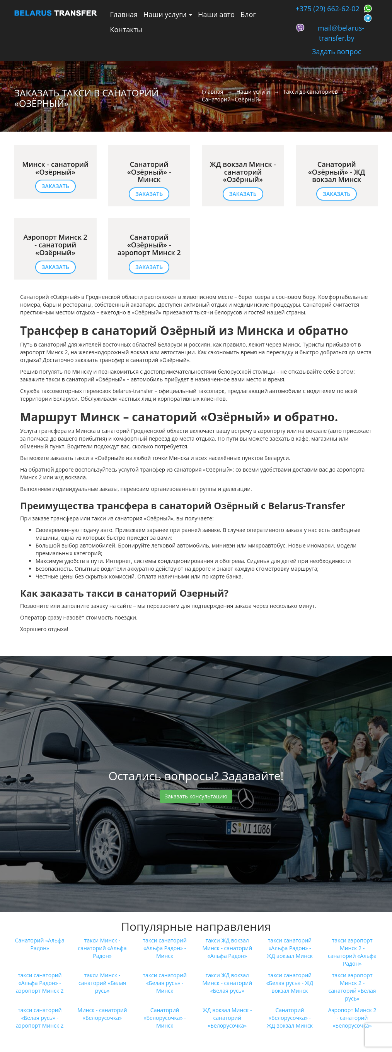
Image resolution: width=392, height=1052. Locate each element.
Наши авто (216, 14)
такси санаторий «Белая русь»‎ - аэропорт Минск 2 (40, 1017)
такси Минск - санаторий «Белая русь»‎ (102, 982)
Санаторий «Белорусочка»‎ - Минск (165, 1017)
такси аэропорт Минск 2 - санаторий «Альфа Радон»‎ (352, 952)
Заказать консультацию (196, 796)
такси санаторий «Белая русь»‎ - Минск (164, 982)
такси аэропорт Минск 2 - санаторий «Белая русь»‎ (352, 986)
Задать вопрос (336, 51)
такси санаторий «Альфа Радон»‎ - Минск (164, 948)
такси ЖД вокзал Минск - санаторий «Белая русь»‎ (227, 982)
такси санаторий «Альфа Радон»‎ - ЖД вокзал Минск (290, 948)
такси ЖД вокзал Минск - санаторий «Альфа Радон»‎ (227, 948)
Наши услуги (167, 14)
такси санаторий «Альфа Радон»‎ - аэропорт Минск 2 (40, 982)
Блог (248, 14)
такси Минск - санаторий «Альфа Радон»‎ (102, 948)
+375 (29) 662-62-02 (328, 8)
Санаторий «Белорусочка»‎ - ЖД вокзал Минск (290, 1017)
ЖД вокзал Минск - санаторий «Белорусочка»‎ (227, 1017)
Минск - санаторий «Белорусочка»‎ (102, 1013)
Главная (124, 14)
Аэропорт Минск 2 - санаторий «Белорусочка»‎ (352, 1017)
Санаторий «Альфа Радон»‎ (40, 944)
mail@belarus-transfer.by (341, 33)
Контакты (126, 29)
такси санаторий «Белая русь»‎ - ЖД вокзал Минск (289, 982)
